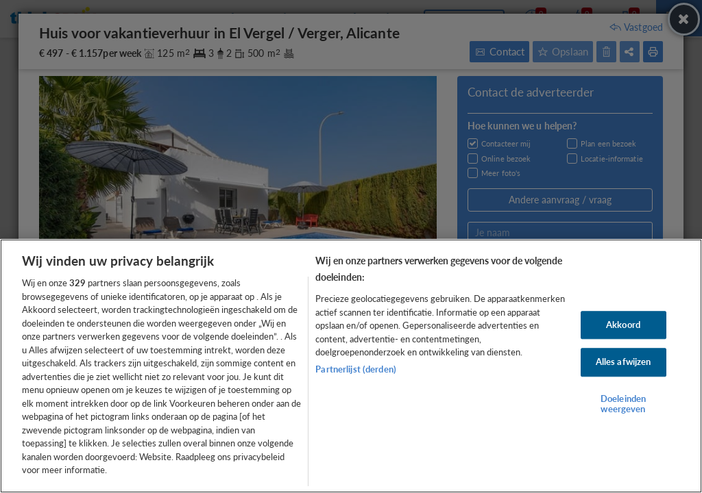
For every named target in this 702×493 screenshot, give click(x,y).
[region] (351, 366)
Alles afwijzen (623, 362)
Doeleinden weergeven (623, 404)
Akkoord (623, 324)
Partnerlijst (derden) (355, 369)
